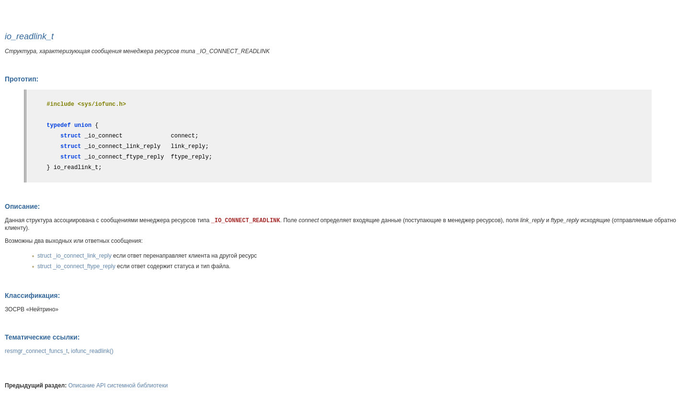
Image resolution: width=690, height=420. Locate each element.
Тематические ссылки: (42, 337)
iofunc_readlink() (92, 351)
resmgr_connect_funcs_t (36, 351)
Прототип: (21, 79)
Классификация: (32, 295)
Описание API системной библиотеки (118, 385)
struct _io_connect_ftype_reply (76, 266)
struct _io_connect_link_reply (74, 255)
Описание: (22, 206)
